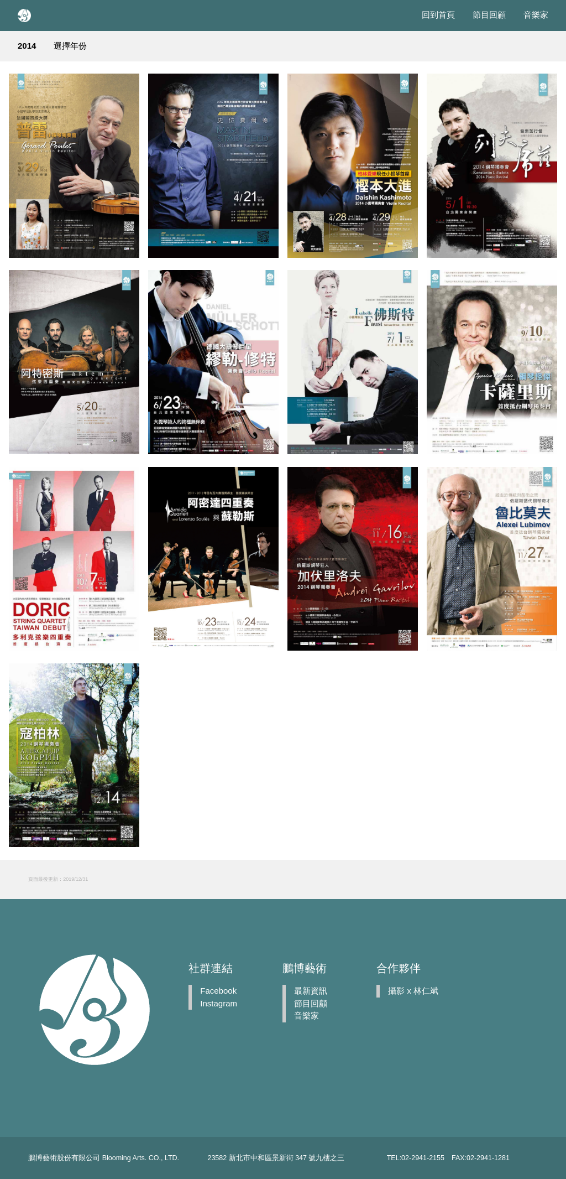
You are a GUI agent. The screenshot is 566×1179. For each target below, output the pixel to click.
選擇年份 (70, 45)
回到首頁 (438, 14)
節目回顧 (489, 14)
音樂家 (535, 14)
